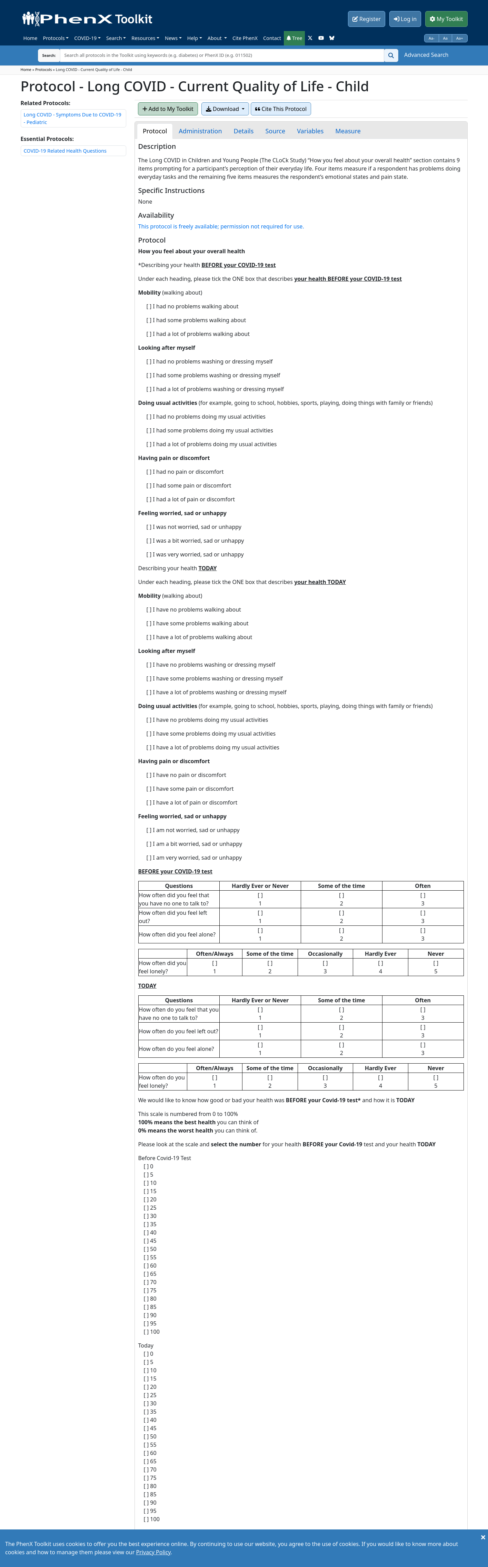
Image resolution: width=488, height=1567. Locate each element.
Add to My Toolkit (167, 109)
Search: (43, 55)
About (215, 38)
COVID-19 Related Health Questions (65, 150)
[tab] (155, 131)
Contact (272, 38)
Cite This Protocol (281, 109)
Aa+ (459, 38)
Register (366, 19)
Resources (143, 38)
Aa (445, 38)
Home (30, 38)
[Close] (483, 1537)
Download (223, 109)
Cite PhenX (245, 38)
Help (192, 38)
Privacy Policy (153, 1552)
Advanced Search (426, 55)
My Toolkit (446, 19)
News (171, 38)
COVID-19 (85, 38)
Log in (405, 19)
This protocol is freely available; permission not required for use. (221, 226)
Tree (294, 38)
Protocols (53, 38)
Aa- (432, 38)
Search (114, 38)
